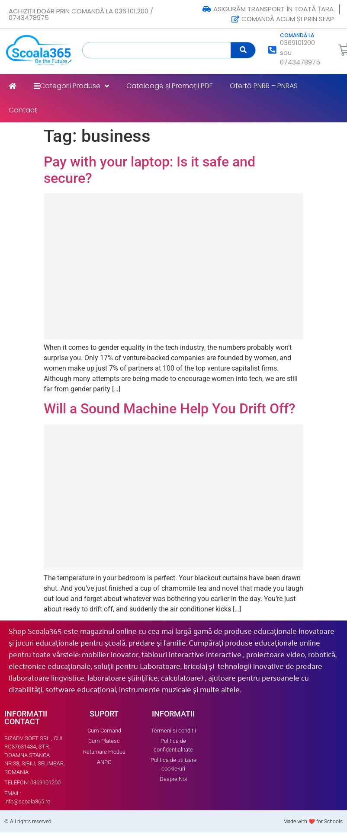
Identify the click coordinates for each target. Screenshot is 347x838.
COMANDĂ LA (297, 35)
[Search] (243, 50)
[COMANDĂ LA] (272, 50)
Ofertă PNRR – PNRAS (264, 86)
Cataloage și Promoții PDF (169, 86)
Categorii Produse (71, 86)
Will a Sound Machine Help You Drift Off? (170, 408)
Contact (23, 110)
